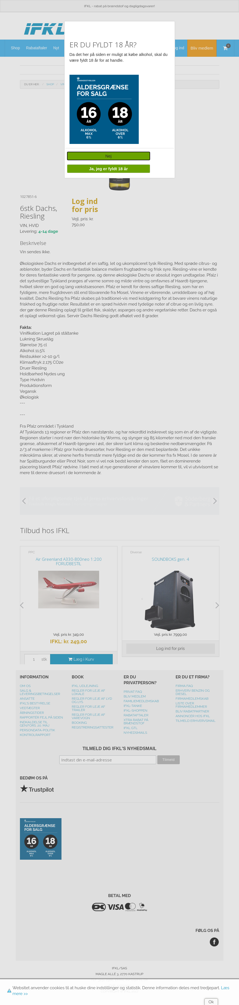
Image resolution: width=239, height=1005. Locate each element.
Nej (108, 156)
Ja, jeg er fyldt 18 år (108, 168)
